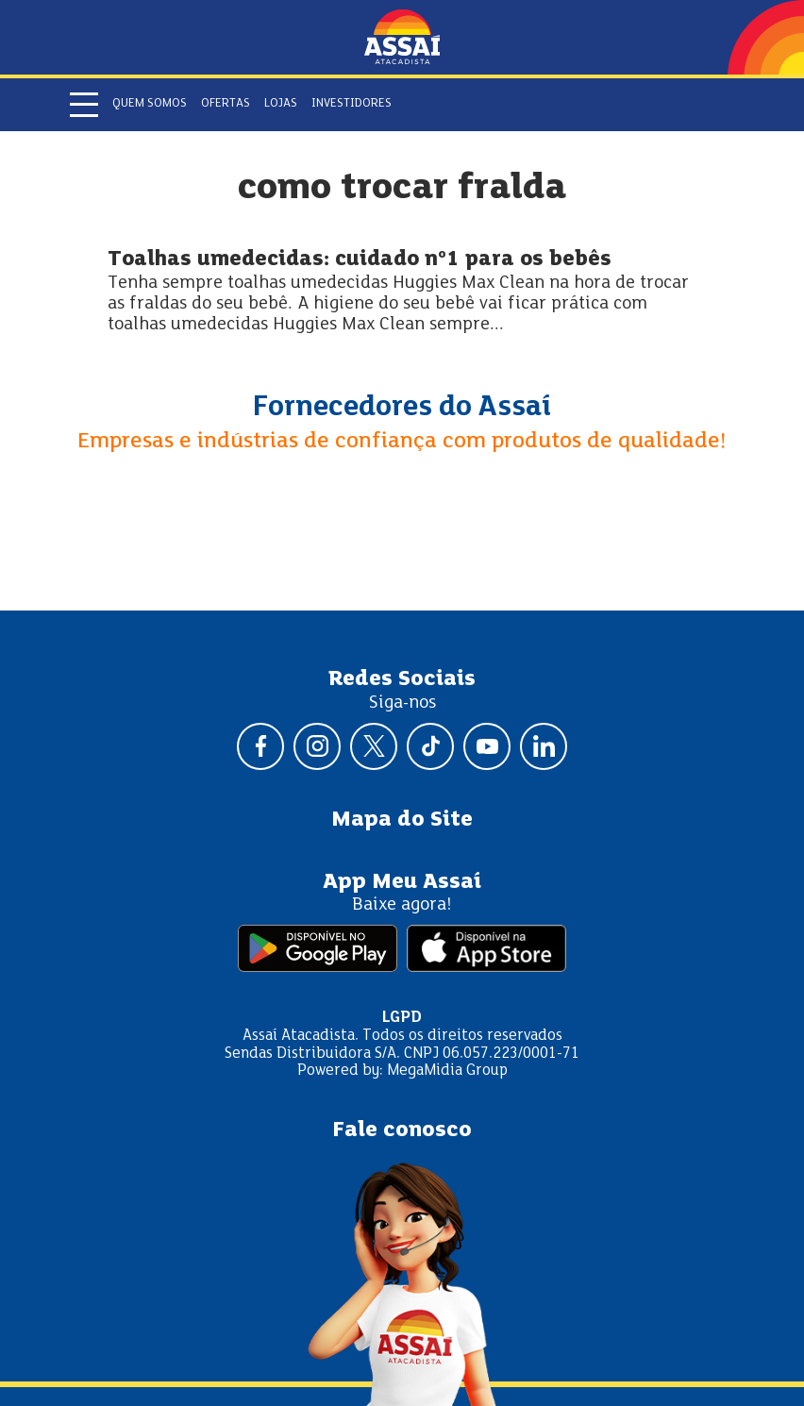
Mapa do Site (402, 820)
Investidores (351, 103)
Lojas (280, 103)
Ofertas (225, 103)
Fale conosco (402, 1130)
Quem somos (149, 103)
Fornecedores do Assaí (402, 408)
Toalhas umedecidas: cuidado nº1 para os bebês (359, 260)
